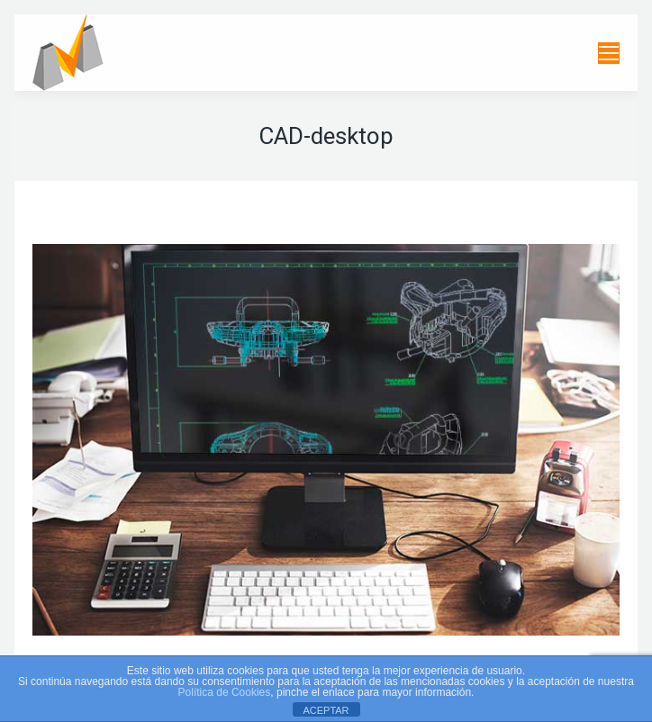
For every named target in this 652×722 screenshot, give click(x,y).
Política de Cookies (224, 692)
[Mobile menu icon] (609, 53)
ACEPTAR (326, 710)
